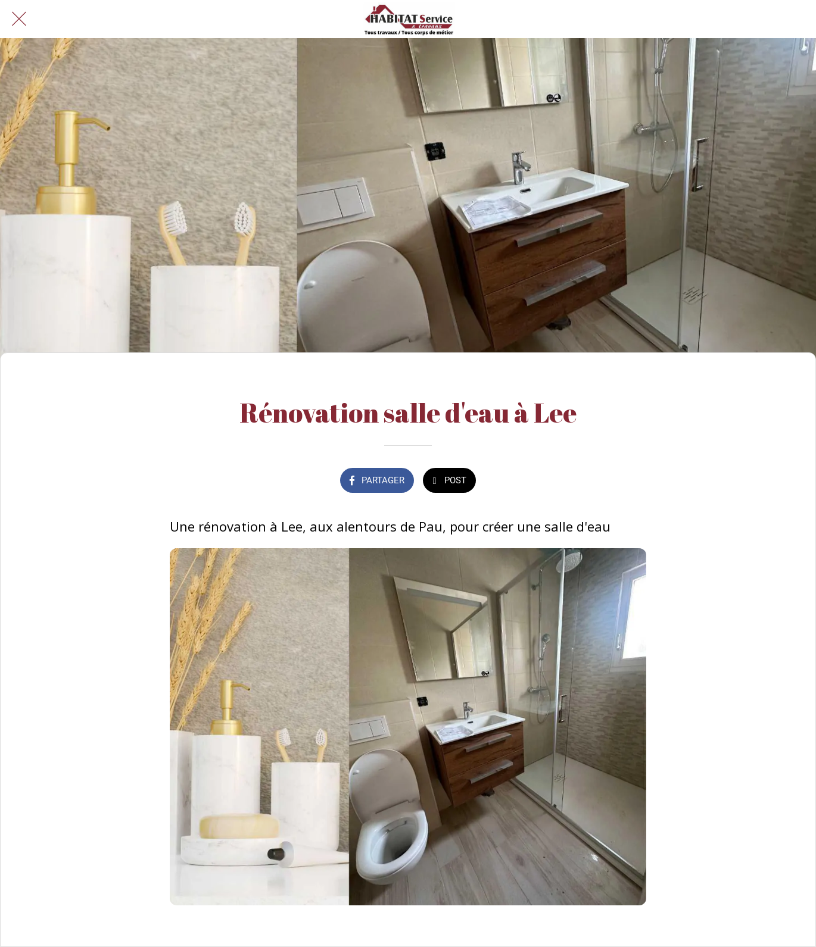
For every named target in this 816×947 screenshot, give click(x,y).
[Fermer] (19, 19)
